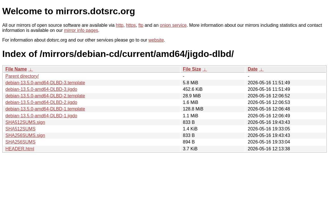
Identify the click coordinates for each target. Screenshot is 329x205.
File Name (16, 69)
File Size (192, 69)
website (156, 40)
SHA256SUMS (20, 142)
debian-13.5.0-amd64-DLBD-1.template (45, 108)
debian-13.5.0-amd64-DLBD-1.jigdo (41, 115)
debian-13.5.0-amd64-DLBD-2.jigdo (41, 102)
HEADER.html (19, 148)
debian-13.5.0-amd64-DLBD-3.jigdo (41, 89)
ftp (140, 25)
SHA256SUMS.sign (25, 135)
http (119, 25)
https (131, 25)
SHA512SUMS (20, 128)
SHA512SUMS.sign (25, 122)
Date (253, 69)
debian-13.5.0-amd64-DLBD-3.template (45, 82)
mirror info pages (81, 30)
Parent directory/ (22, 76)
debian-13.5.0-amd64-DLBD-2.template (45, 95)
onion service (173, 25)
